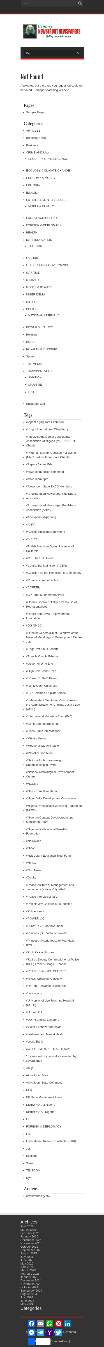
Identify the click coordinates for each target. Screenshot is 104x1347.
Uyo (28, 1178)
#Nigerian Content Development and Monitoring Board (50, 820)
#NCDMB (32, 783)
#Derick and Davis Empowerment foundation (48, 616)
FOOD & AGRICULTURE (42, 218)
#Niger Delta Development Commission (52, 798)
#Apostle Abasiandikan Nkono (45, 531)
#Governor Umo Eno (39, 663)
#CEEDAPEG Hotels (39, 558)
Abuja (30, 1068)
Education (32, 192)
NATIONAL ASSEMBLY (43, 315)
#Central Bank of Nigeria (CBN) (46, 565)
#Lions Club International (42, 723)
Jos (28, 1148)
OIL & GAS (33, 302)
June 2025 (27, 1260)
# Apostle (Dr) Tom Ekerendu (45, 422)
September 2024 (31, 1290)
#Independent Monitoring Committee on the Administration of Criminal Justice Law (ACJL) (53, 705)
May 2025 (27, 1263)
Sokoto (30, 1163)
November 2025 (31, 1243)
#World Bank (34, 1041)
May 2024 (27, 1304)
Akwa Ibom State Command (44, 1082)
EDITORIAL (34, 185)
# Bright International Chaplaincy (47, 429)
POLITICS (32, 309)
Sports (30, 356)
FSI (28, 1134)
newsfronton (34, 1196)
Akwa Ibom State (37, 1075)
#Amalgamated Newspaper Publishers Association (51, 496)
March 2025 (28, 1270)
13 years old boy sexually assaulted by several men (51, 1058)
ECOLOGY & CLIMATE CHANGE (48, 170)
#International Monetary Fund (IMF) (49, 716)
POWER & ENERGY (39, 327)
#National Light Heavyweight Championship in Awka (44, 762)
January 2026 (29, 1236)
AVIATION (35, 377)
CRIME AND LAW (38, 152)
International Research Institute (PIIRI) (51, 1141)
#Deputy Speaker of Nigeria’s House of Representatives (51, 604)
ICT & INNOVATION (39, 240)
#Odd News (34, 870)
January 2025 (29, 1277)
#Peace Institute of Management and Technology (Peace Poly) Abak (50, 887)
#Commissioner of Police (42, 580)
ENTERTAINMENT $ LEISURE (46, 199)
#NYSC (31, 862)
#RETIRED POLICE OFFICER (46, 971)
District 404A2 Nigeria (40, 1112)
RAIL (31, 392)
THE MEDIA (34, 364)
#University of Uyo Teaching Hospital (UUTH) (50, 1003)
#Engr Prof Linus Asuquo (42, 649)
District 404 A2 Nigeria (40, 1104)
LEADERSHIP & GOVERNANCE (47, 265)
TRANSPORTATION (39, 371)
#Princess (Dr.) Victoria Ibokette (46, 933)
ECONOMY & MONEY (41, 178)
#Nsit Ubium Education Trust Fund (48, 855)
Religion (31, 334)
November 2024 (31, 1283)
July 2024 (27, 1297)
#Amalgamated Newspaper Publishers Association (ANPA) (51, 508)
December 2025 (31, 1240)
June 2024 (27, 1300)
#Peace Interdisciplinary (41, 896)
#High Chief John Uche (41, 671)
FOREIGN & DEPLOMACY (44, 225)
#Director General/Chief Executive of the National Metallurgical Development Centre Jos (54, 637)
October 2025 (29, 1246)
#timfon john (34, 993)
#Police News (35, 911)
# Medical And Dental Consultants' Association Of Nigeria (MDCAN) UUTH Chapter (52, 441)
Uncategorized (35, 403)
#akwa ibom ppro (37, 479)
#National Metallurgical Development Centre (50, 774)
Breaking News (36, 138)
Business (32, 145)
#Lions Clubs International (43, 731)
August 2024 (29, 1294)
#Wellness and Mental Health (45, 1034)
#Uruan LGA (34, 1012)
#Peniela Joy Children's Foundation (49, 904)
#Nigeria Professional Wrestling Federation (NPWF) (54, 808)
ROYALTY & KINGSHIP (41, 349)
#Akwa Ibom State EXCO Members (49, 486)
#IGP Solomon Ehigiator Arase (46, 693)
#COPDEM (33, 587)
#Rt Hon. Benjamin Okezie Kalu (46, 986)
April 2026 (27, 1226)
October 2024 (29, 1287)
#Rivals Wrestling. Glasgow (44, 978)
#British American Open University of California (50, 549)
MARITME (33, 272)
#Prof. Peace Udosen (40, 952)
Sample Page (35, 112)
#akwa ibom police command (45, 471)
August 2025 (29, 1253)
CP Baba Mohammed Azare (44, 1097)
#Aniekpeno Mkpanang (41, 517)
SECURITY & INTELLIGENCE (48, 158)
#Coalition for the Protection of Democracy (53, 572)
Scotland (32, 1155)
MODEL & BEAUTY (41, 206)
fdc (28, 1119)
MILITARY (32, 279)
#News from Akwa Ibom (41, 791)
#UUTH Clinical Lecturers (42, 1019)
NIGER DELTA (35, 294)
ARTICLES (33, 130)
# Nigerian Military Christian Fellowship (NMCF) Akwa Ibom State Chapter (51, 455)
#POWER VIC (35, 918)
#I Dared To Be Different (42, 678)
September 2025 (31, 1250)
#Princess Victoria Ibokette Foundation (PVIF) (51, 943)
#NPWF (31, 848)
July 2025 (27, 1256)
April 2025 (27, 1267)
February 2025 (30, 1273)
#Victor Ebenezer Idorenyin (44, 1027)
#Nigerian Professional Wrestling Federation (47, 831)
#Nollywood (33, 841)
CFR (29, 1090)
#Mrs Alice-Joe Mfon (39, 753)
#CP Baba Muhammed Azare (45, 595)
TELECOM (35, 246)
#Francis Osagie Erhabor (42, 656)
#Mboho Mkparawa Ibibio (42, 745)
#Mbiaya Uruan (36, 738)
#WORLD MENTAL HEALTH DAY (48, 1049)
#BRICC (31, 539)
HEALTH (31, 232)
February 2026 (30, 1233)
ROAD (30, 341)
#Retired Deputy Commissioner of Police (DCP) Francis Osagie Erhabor (52, 962)
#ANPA (31, 524)
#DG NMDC (34, 625)
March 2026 (28, 1229)
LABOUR (32, 258)
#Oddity (31, 877)
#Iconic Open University (41, 685)
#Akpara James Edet (39, 464)
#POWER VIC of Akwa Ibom (44, 926)
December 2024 (31, 1280)
